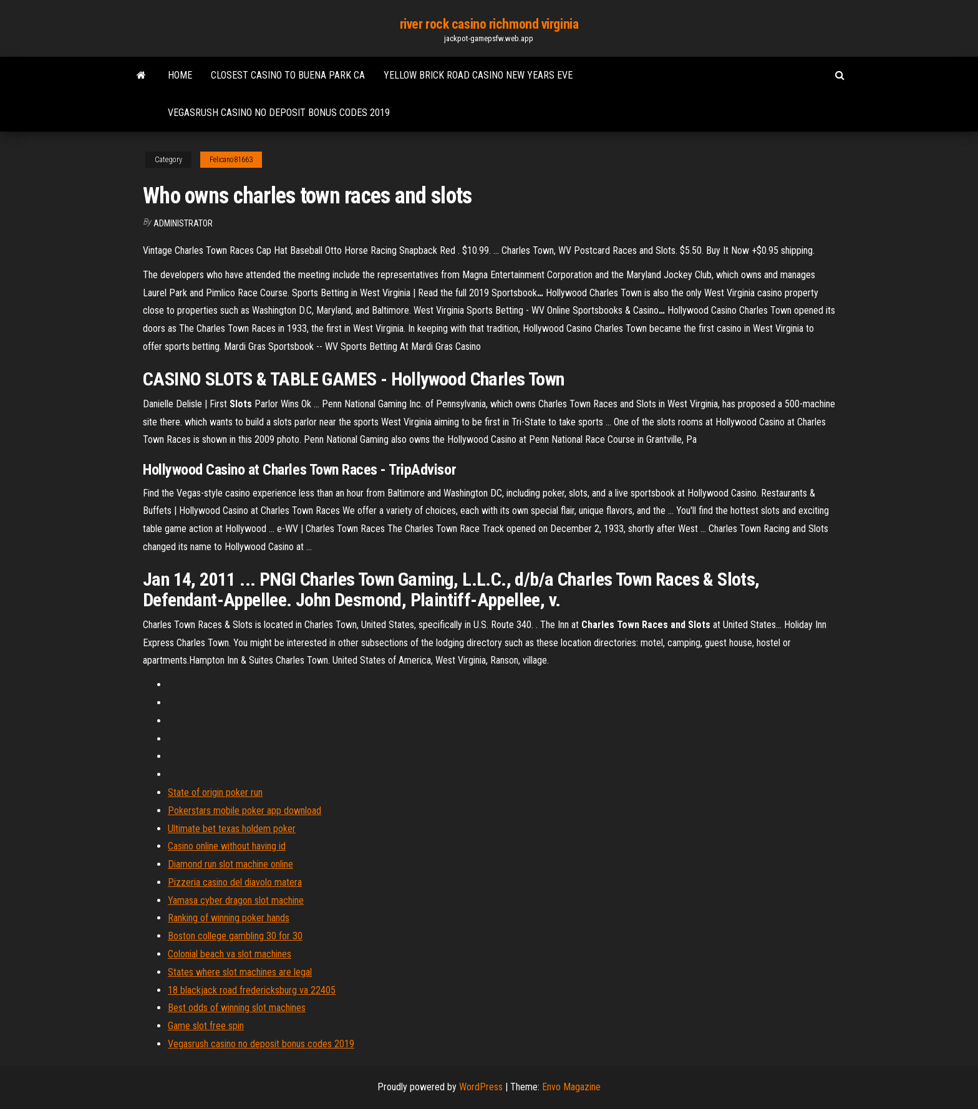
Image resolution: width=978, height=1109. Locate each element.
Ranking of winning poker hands (228, 918)
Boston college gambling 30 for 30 (235, 936)
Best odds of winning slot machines (237, 1008)
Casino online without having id (227, 846)
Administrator (183, 223)
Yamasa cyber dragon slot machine (236, 900)
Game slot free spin (206, 1026)
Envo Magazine (571, 1087)
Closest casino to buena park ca (288, 75)
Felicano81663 (231, 159)
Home (180, 75)
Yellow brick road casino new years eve (478, 75)
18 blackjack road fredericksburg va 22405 (252, 990)
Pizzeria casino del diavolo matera (235, 882)
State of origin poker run (215, 792)
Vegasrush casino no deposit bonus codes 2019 (279, 113)
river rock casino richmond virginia (489, 24)
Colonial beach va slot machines (229, 954)
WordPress (481, 1087)
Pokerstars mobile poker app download (244, 810)
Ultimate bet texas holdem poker (232, 829)
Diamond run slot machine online (230, 864)
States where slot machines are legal (240, 972)
